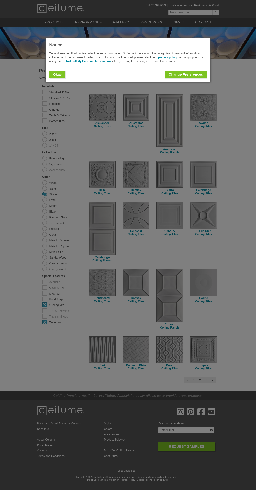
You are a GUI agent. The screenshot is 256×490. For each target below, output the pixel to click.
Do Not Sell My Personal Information (86, 61)
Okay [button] (57, 74)
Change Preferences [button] (186, 74)
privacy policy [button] (167, 57)
